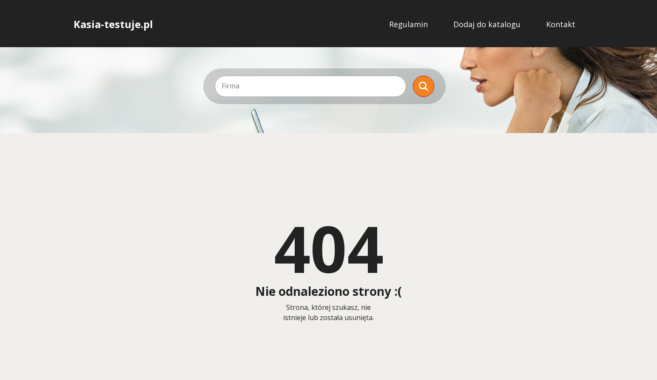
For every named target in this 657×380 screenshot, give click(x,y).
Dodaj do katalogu (486, 24)
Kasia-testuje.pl (113, 24)
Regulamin (408, 24)
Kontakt (560, 24)
